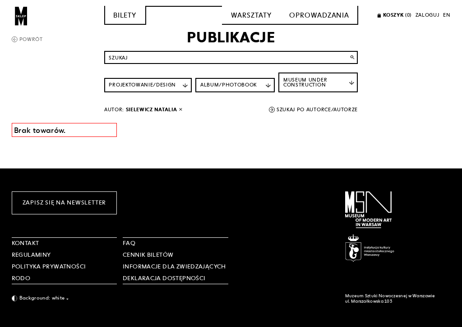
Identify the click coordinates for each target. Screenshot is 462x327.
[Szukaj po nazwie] (231, 57)
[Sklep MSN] (21, 15)
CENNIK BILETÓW (148, 254)
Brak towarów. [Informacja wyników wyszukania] (40, 130)
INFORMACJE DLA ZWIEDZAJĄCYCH (174, 266)
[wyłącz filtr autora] (181, 110)
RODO (21, 278)
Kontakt (25, 243)
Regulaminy (31, 254)
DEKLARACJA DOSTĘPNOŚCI (164, 278)
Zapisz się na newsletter (64, 202)
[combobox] (64, 298)
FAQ (129, 243)
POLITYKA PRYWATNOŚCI (49, 266)
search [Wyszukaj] (353, 57)
